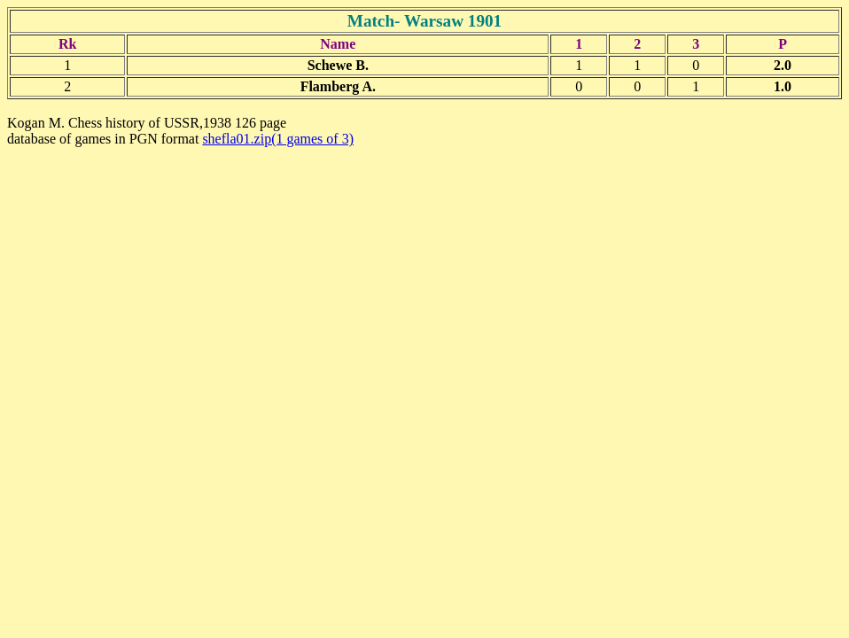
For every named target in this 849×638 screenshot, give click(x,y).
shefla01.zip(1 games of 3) (278, 138)
